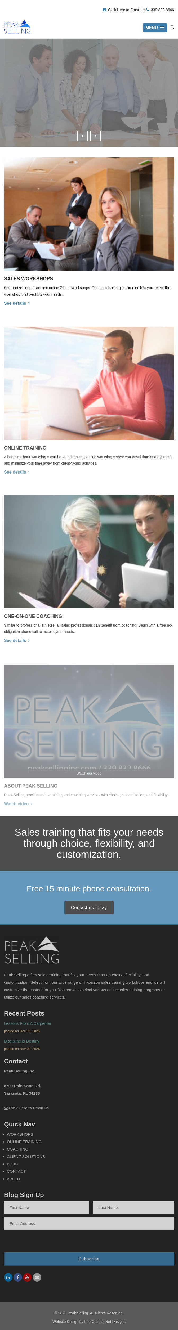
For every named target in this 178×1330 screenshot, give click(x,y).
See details (17, 303)
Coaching (17, 1152)
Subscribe (89, 1262)
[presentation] (38, 1244)
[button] (155, 27)
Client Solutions (26, 1159)
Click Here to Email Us (126, 10)
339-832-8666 (162, 10)
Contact (16, 1174)
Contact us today (89, 911)
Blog (12, 1167)
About (14, 1181)
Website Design (65, 1321)
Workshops (20, 1137)
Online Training (24, 1144)
